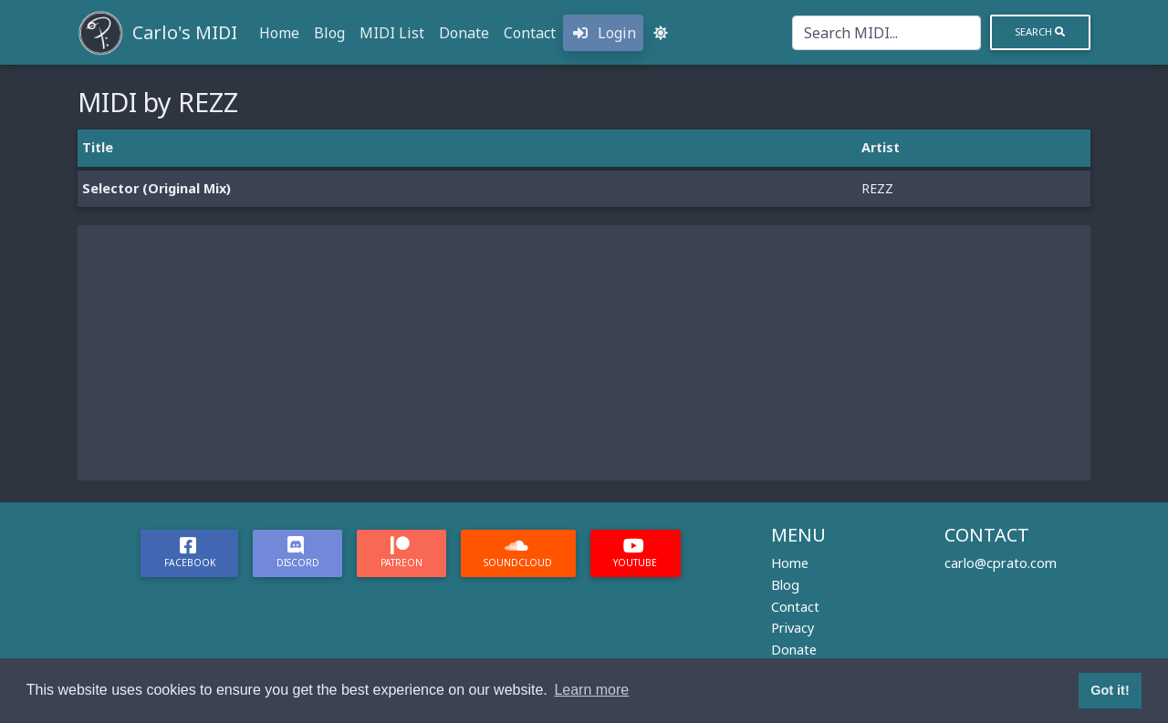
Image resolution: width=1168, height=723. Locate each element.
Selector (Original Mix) (156, 188)
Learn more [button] (591, 689)
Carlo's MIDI (184, 32)
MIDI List (392, 33)
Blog (329, 33)
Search (1040, 31)
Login (603, 33)
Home (279, 33)
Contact (530, 33)
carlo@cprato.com (1000, 563)
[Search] (886, 32)
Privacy (792, 627)
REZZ (877, 188)
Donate (464, 33)
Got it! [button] (1109, 690)
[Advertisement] (584, 352)
